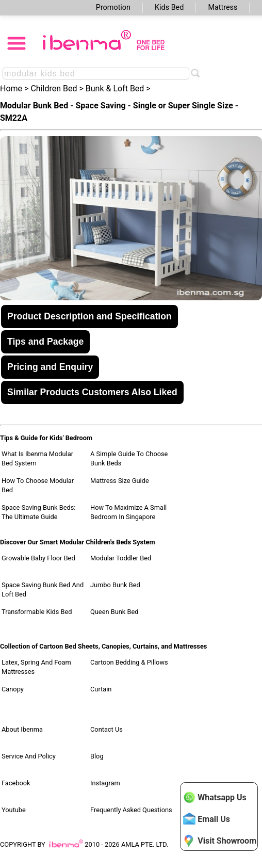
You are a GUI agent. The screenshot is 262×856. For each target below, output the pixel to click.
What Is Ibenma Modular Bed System (37, 458)
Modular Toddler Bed (120, 558)
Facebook (16, 783)
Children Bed (53, 88)
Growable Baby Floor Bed (38, 558)
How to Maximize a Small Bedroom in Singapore (128, 512)
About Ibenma (22, 729)
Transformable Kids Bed (37, 612)
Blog (97, 756)
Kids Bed (169, 7)
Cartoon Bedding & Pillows (129, 662)
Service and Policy (29, 756)
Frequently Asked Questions (131, 810)
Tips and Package (45, 341)
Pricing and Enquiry (50, 367)
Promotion (113, 7)
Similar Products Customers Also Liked (92, 392)
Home (11, 88)
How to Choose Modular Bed (38, 485)
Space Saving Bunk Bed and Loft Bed (43, 589)
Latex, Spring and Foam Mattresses (36, 666)
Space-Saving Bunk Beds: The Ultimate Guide (38, 512)
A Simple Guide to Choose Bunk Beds (129, 458)
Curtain (100, 689)
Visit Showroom (219, 840)
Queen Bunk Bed (114, 612)
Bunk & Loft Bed (115, 88)
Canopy (13, 689)
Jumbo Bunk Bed (115, 585)
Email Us (206, 819)
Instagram (105, 783)
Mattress (222, 7)
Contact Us (106, 729)
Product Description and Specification (89, 316)
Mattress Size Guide (119, 480)
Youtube (14, 810)
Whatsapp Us (214, 797)
